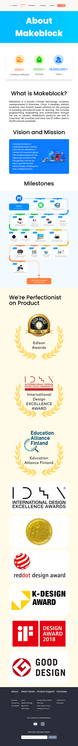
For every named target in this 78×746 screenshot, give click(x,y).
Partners (32, 5)
